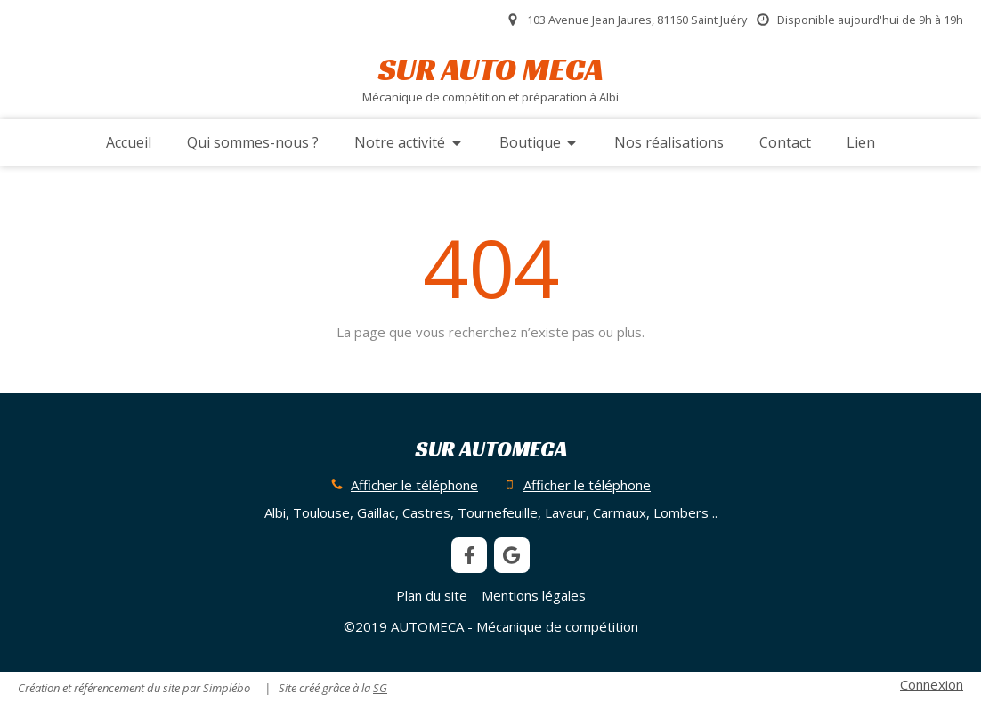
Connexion (931, 684)
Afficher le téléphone (414, 485)
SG (380, 688)
